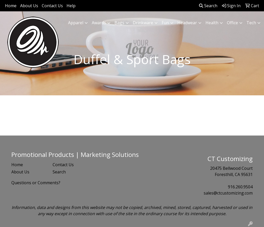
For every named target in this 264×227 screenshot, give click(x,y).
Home (10, 6)
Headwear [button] (187, 23)
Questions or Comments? (35, 183)
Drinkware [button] (143, 23)
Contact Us (52, 6)
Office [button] (232, 23)
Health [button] (211, 23)
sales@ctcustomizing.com (228, 193)
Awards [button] (99, 23)
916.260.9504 (240, 187)
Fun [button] (165, 23)
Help (71, 6)
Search (208, 6)
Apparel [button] (75, 23)
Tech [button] (251, 23)
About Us (29, 6)
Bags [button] (119, 23)
